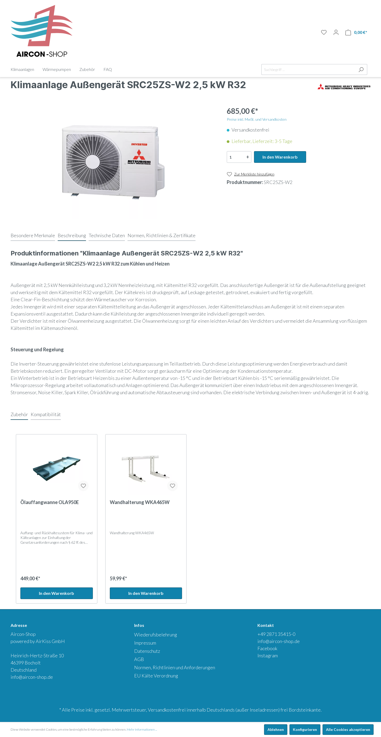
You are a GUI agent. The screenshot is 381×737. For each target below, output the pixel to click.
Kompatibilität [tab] (46, 414)
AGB (139, 659)
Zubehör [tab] (19, 414)
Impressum (145, 643)
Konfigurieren (305, 729)
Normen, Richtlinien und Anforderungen (174, 667)
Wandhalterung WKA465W (140, 502)
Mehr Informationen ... (142, 729)
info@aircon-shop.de (32, 677)
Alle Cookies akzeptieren (348, 729)
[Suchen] (361, 69)
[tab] (33, 235)
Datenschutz (147, 651)
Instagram (267, 655)
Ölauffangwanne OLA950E (49, 502)
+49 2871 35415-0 (276, 634)
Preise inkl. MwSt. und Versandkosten (257, 119)
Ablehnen (275, 729)
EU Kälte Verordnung (156, 675)
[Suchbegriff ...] (308, 69)
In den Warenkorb (280, 156)
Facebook (267, 648)
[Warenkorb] (356, 32)
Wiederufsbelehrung (155, 634)
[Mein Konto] (336, 32)
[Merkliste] (324, 32)
